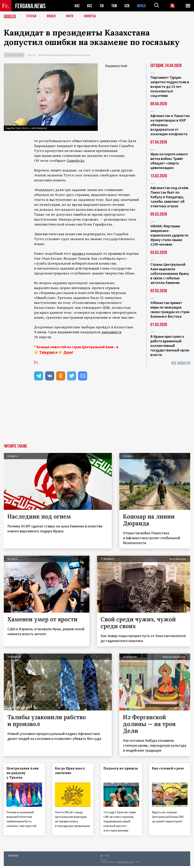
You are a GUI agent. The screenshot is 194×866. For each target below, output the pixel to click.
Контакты (13, 854)
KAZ (77, 5)
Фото (70, 16)
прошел (78, 253)
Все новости (180, 363)
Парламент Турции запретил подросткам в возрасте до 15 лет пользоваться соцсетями (169, 86)
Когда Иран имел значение (70, 770)
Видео (51, 16)
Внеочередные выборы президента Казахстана (64, 55)
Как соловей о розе (168, 768)
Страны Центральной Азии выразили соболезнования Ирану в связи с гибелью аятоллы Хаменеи (169, 273)
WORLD (141, 5)
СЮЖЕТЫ (90, 16)
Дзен (67, 352)
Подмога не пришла (121, 768)
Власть (31, 55)
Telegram (47, 352)
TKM (114, 5)
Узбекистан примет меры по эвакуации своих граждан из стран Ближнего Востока (170, 309)
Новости (10, 16)
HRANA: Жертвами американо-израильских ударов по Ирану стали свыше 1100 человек (169, 235)
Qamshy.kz (75, 160)
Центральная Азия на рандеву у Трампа (23, 773)
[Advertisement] (97, 415)
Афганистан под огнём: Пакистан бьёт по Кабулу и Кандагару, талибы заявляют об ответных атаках (169, 196)
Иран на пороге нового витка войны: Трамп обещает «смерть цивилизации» (169, 161)
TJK (102, 5)
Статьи (31, 16)
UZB (126, 5)
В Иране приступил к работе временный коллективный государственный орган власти (169, 345)
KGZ (89, 5)
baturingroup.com (125, 862)
